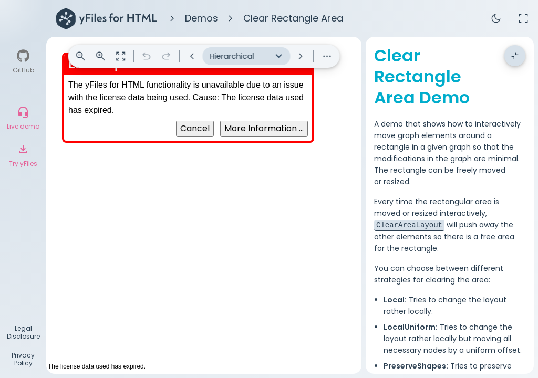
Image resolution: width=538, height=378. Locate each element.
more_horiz (327, 56)
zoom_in (101, 56)
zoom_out (81, 56)
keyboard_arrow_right (301, 56)
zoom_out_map (121, 56)
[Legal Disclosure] (23, 333)
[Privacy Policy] (23, 360)
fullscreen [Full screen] (523, 18)
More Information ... (264, 128)
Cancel (195, 128)
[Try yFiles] (23, 155)
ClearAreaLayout (409, 203)
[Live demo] (23, 118)
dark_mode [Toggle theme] (496, 18)
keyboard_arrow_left (192, 56)
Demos (201, 18)
